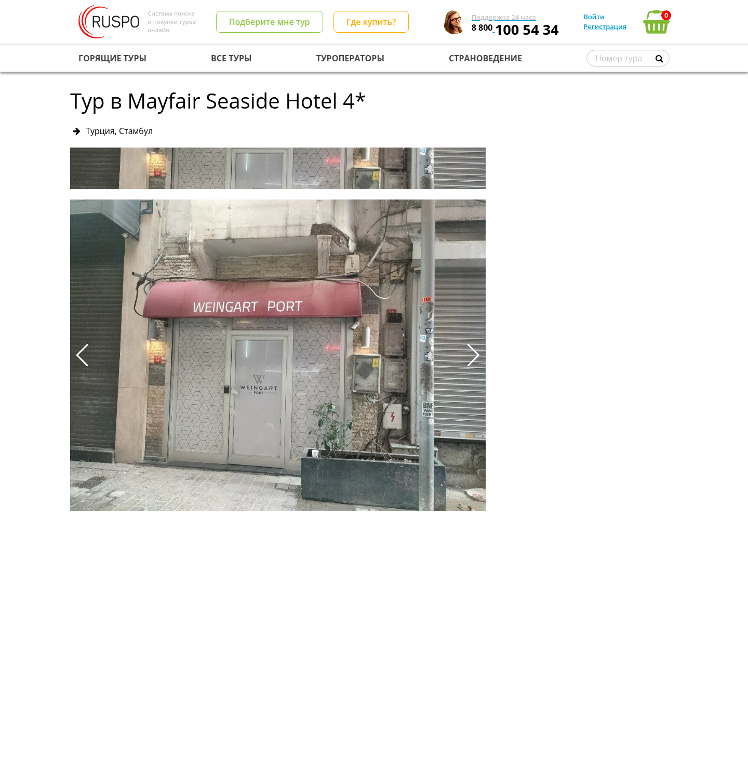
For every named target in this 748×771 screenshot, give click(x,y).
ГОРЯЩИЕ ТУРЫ (112, 58)
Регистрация (605, 26)
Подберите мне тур (269, 22)
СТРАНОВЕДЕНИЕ (485, 58)
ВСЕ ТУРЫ (231, 58)
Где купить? (371, 22)
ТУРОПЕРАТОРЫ (350, 58)
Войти (594, 16)
